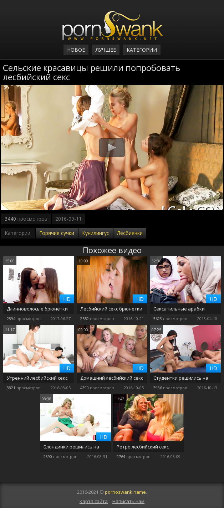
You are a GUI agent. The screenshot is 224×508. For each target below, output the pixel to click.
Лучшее (106, 49)
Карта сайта (94, 501)
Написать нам (128, 501)
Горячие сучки (56, 233)
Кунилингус (95, 233)
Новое (76, 49)
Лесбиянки (130, 233)
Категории (142, 49)
